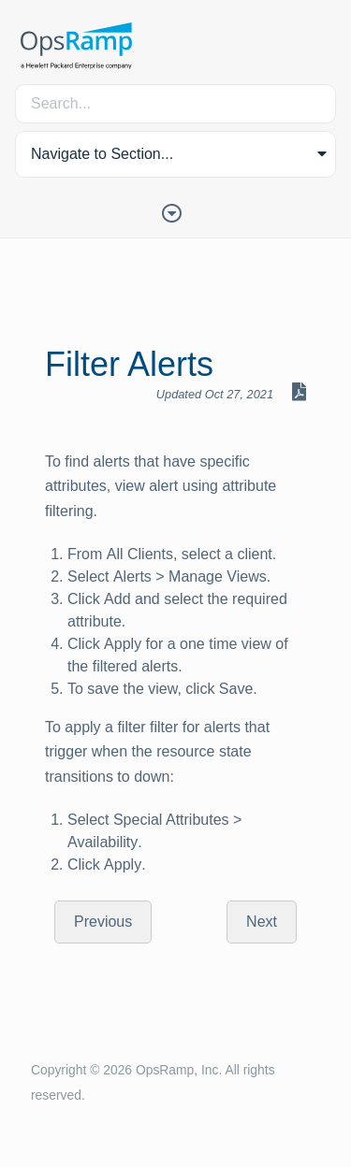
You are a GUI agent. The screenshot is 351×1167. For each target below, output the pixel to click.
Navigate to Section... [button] (102, 154)
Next (261, 921)
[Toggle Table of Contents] (176, 211)
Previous (103, 921)
